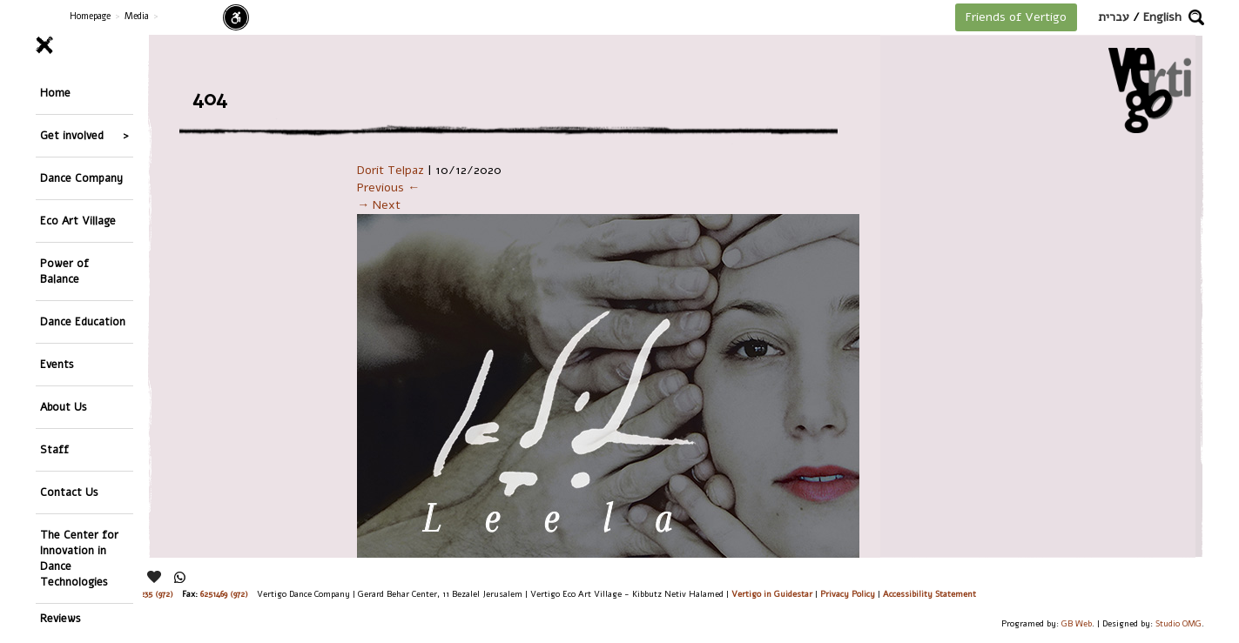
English (1162, 17)
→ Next (379, 205)
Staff (54, 449)
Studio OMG (1178, 623)
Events (57, 364)
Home (55, 92)
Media (137, 16)
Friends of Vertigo (1016, 17)
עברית (1113, 17)
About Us (63, 406)
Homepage (90, 16)
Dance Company (81, 178)
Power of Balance (64, 271)
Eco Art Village (78, 220)
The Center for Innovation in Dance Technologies (79, 558)
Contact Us (69, 492)
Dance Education (82, 321)
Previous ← (388, 187)
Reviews (60, 618)
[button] (1196, 17)
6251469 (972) (224, 593)
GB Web (1076, 623)
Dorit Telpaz (390, 170)
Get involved (72, 135)
